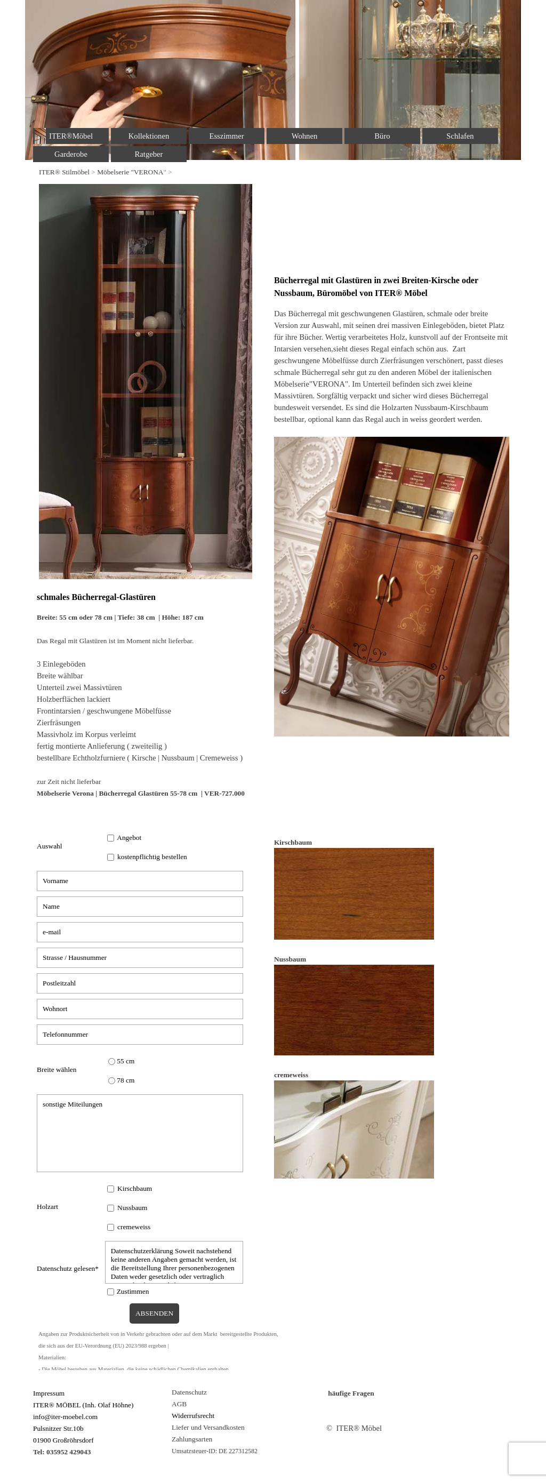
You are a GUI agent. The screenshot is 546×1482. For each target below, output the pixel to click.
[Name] (140, 906)
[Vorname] (140, 881)
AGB (179, 1404)
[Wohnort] (140, 1009)
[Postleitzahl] (140, 983)
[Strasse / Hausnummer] (140, 958)
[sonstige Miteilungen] (140, 1133)
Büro (382, 136)
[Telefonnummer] (140, 1034)
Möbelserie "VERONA (130, 172)
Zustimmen (133, 1291)
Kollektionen (149, 136)
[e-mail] (140, 932)
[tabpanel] (273, 172)
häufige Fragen (351, 1393)
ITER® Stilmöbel (64, 172)
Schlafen (459, 136)
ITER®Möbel (71, 136)
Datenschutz (189, 1392)
